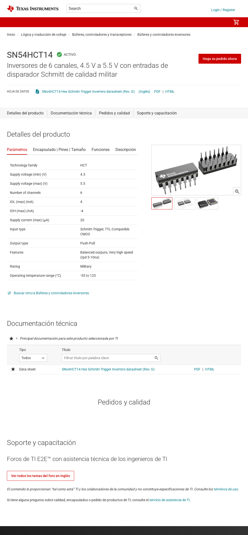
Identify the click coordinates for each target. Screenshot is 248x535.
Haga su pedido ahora (220, 59)
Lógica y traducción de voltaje (43, 35)
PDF (157, 91)
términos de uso (226, 489)
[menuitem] (222, 22)
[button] (12, 22)
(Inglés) (144, 91)
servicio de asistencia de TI (169, 500)
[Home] (33, 8)
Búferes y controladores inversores (163, 35)
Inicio (11, 35)
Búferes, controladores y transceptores (102, 35)
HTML (170, 91)
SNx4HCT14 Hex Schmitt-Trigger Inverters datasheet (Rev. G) (88, 91)
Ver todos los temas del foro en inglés (40, 476)
